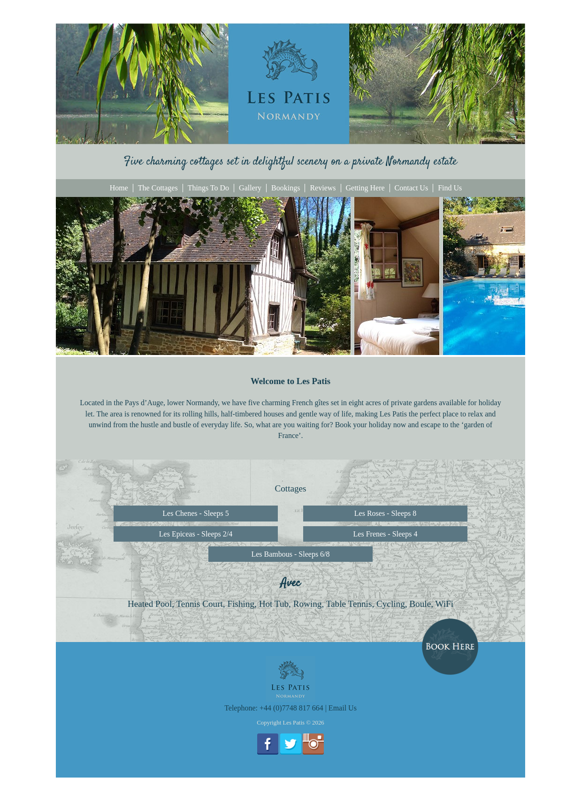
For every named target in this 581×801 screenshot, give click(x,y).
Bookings (285, 188)
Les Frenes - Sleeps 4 (385, 534)
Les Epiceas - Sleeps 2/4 (195, 534)
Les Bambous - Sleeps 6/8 (290, 554)
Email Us (343, 708)
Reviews (323, 188)
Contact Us (411, 188)
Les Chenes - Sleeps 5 (195, 513)
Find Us (450, 188)
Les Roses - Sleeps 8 (385, 513)
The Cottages (158, 188)
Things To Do (208, 188)
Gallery (250, 188)
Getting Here (365, 188)
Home (119, 188)
